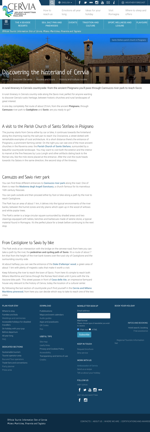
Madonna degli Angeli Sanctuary (36, 186)
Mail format (93, 323)
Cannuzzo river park (54, 183)
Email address (83, 311)
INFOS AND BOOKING (137, 323)
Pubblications (46, 311)
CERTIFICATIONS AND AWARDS (135, 421)
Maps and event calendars (52, 314)
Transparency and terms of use (54, 356)
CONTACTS (85, 421)
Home (5, 79)
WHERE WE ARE (111, 421)
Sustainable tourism (11, 352)
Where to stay (8, 311)
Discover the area (22, 79)
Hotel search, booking (138, 327)
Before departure (10, 332)
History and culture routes (73, 79)
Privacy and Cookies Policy (52, 349)
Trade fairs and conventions (14, 363)
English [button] (66, 2)
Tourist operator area (11, 355)
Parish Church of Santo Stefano (54, 146)
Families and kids (10, 314)
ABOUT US (97, 421)
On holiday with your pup (13, 328)
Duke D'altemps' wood (64, 264)
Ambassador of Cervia (87, 365)
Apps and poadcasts (49, 322)
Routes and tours (45, 79)
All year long (7, 336)
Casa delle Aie (59, 279)
